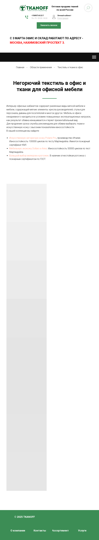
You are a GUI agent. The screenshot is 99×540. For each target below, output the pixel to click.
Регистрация (62, 18)
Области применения (41, 67)
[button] (49, 25)
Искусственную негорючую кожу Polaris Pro (32, 138)
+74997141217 (38, 16)
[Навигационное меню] (94, 57)
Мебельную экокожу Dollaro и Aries (28, 148)
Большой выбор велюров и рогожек (29, 155)
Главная (20, 67)
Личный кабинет (64, 16)
